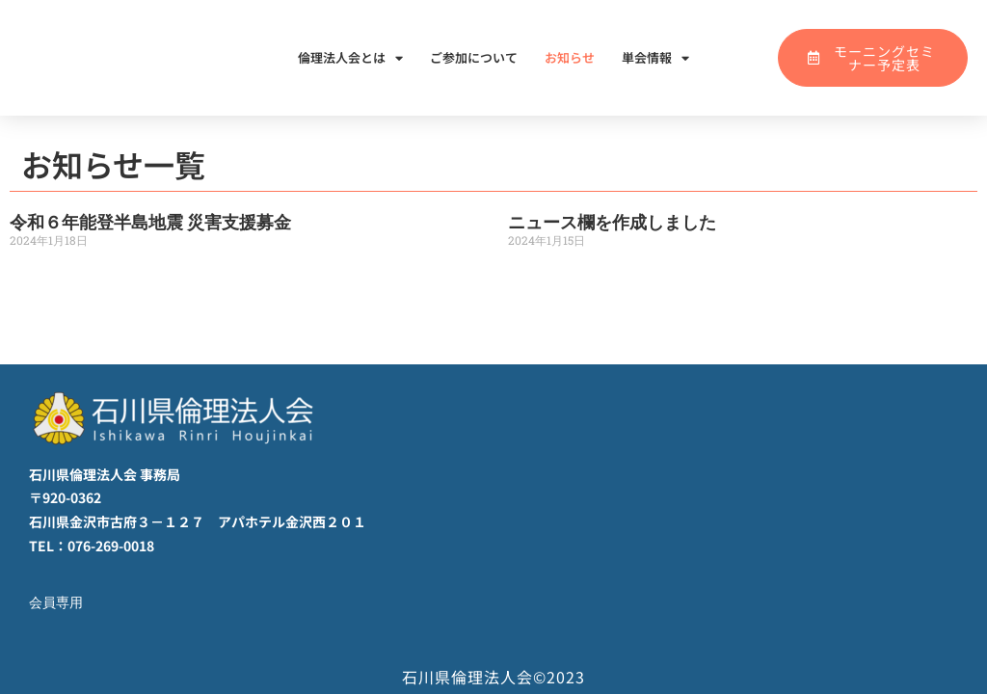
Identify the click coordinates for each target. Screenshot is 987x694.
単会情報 (655, 58)
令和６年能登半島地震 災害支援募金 (150, 222)
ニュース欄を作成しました (612, 222)
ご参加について (474, 57)
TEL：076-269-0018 (91, 545)
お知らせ (570, 57)
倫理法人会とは (350, 58)
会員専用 (58, 602)
